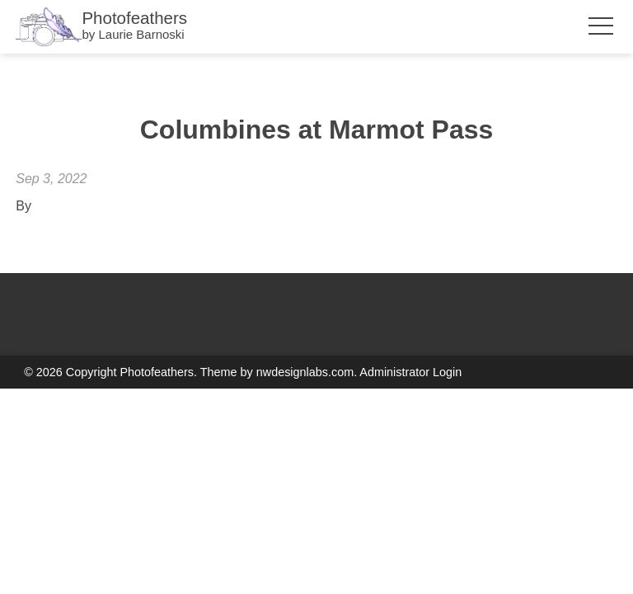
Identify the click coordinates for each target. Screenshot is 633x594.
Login (447, 372)
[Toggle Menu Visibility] (598, 26)
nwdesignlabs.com (305, 372)
